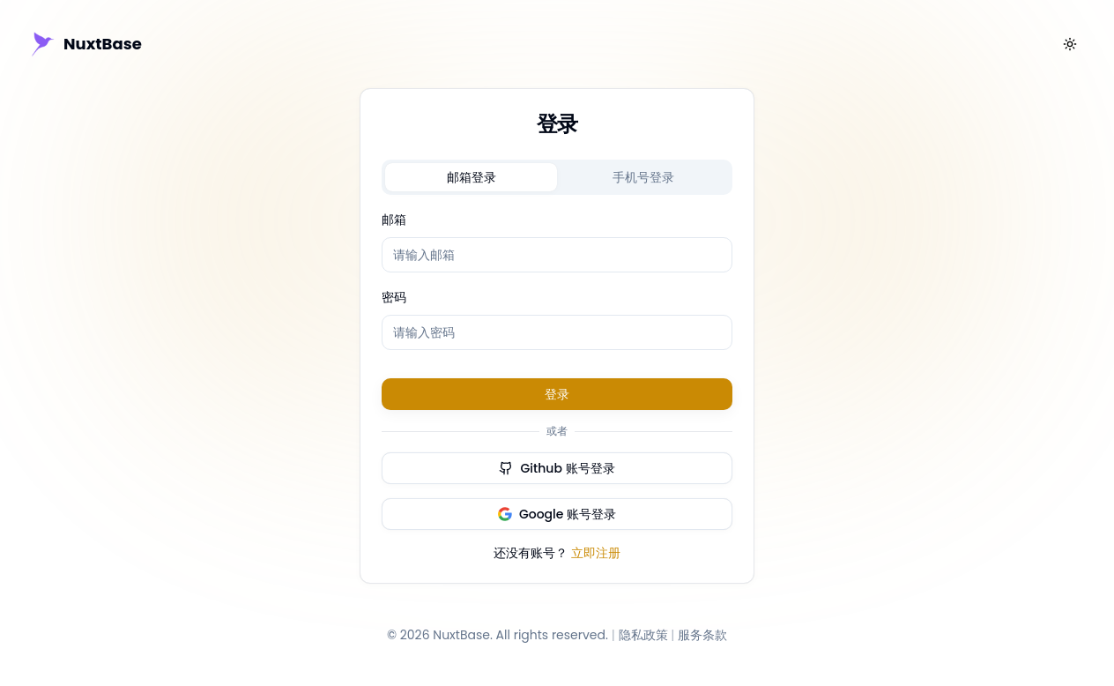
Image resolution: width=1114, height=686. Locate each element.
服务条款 (702, 635)
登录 (557, 394)
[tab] (471, 177)
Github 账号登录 (556, 468)
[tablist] (557, 177)
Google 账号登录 (557, 514)
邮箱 (394, 219)
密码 (394, 297)
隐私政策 (643, 635)
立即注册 (595, 553)
